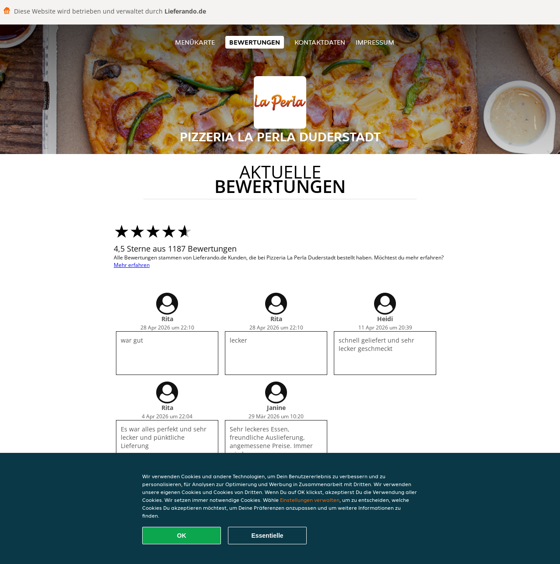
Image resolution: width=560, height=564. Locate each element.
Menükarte (195, 42)
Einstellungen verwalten (310, 500)
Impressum (375, 42)
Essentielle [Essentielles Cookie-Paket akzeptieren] (267, 535)
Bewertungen (254, 42)
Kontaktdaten (319, 42)
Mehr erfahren (132, 265)
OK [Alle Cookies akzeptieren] (181, 535)
